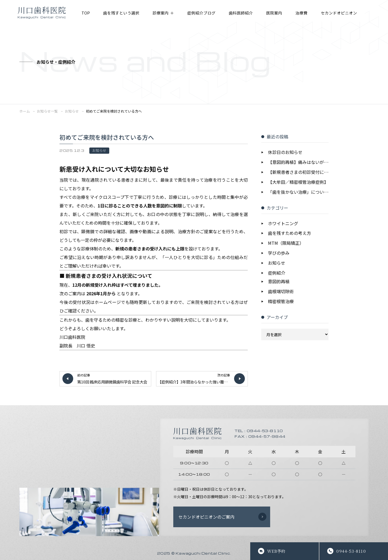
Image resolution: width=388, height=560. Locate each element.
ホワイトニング (283, 223)
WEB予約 (276, 551)
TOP (86, 13)
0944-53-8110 (351, 551)
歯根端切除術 (281, 292)
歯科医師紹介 (248, 13)
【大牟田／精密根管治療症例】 (298, 182)
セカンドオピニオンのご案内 (206, 517)
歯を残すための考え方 (289, 233)
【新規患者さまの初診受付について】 (298, 172)
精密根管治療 (281, 302)
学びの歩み (279, 253)
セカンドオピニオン (349, 13)
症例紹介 (276, 273)
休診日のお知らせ (285, 152)
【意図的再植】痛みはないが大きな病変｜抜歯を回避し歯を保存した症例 (298, 162)
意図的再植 (279, 282)
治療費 (310, 13)
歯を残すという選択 (123, 13)
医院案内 (282, 13)
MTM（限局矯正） (286, 243)
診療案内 (164, 13)
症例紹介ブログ (207, 13)
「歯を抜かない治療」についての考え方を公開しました (298, 192)
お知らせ (99, 150)
